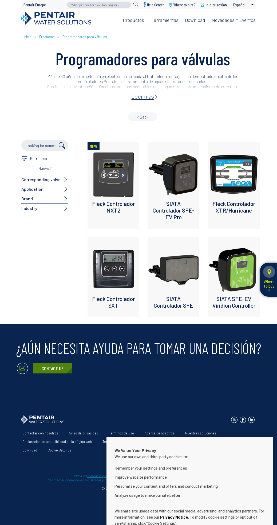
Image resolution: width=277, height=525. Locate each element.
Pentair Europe (34, 4)
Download (195, 20)
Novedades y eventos (234, 20)
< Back (143, 116)
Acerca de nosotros (160, 433)
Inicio (27, 37)
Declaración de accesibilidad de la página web (57, 441)
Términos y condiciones (120, 441)
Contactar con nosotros (40, 433)
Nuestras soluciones (200, 433)
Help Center (155, 4)
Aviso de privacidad (83, 433)
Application (32, 189)
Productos (133, 20)
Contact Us (53, 368)
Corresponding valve (41, 179)
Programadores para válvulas (84, 37)
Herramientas (165, 20)
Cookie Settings (59, 450)
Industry (29, 208)
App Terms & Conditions (167, 441)
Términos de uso (121, 433)
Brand (27, 198)
